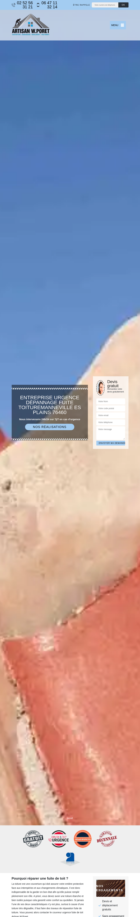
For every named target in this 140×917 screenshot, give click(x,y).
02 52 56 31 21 (22, 5)
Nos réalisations (50, 427)
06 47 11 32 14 (46, 5)
